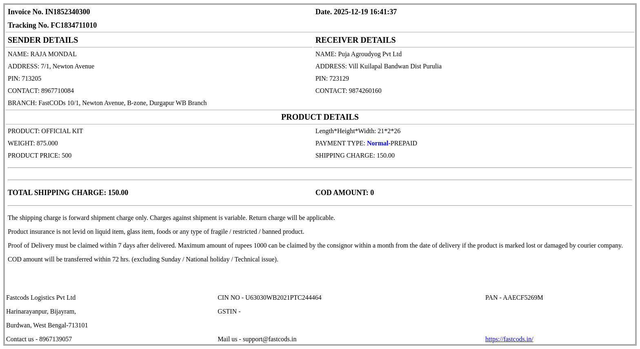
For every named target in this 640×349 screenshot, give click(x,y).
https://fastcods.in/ (509, 339)
